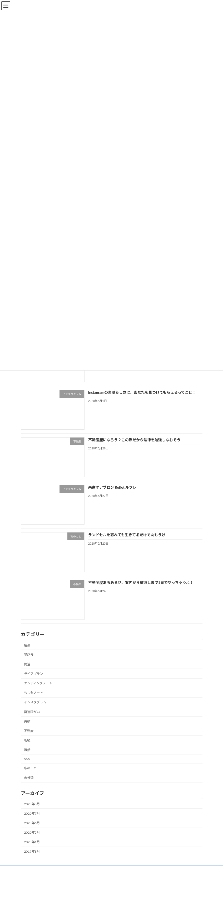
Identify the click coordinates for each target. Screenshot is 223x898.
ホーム (30, 870)
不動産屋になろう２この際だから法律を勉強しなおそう (134, 440)
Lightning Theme (111, 889)
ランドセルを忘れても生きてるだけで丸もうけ (126, 535)
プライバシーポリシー (173, 870)
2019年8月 (32, 851)
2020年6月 (32, 823)
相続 (27, 740)
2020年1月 (32, 842)
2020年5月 (32, 832)
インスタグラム (35, 702)
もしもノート (33, 693)
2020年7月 (32, 813)
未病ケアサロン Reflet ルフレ (112, 487)
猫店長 (28, 655)
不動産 (28, 731)
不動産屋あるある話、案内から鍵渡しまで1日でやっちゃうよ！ (140, 582)
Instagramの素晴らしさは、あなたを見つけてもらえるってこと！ (142, 392)
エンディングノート (38, 683)
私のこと (30, 768)
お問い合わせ (137, 870)
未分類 (28, 778)
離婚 (27, 750)
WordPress (91, 889)
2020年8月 (32, 804)
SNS (27, 759)
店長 (27, 645)
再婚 (27, 721)
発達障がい (32, 712)
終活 (27, 664)
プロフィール (55, 870)
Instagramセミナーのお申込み (96, 870)
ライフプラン (33, 674)
